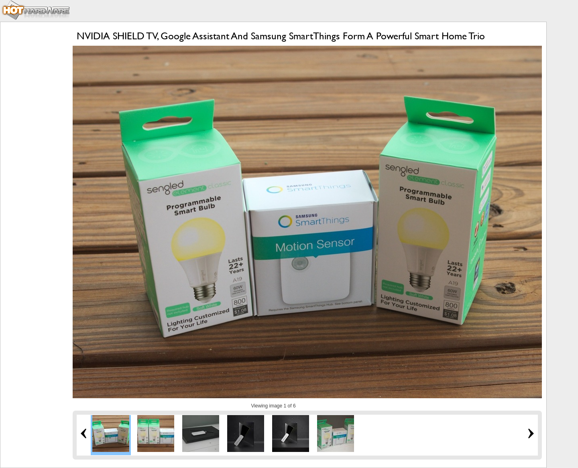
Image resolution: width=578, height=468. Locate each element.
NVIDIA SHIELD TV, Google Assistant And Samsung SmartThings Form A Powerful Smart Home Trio (281, 36)
